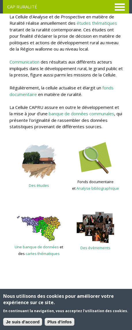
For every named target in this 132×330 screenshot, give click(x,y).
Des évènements (95, 247)
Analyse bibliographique (97, 188)
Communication (24, 62)
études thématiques (97, 23)
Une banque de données (37, 247)
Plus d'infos (59, 322)
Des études (39, 185)
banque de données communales (81, 113)
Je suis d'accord (22, 322)
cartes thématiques (43, 253)
